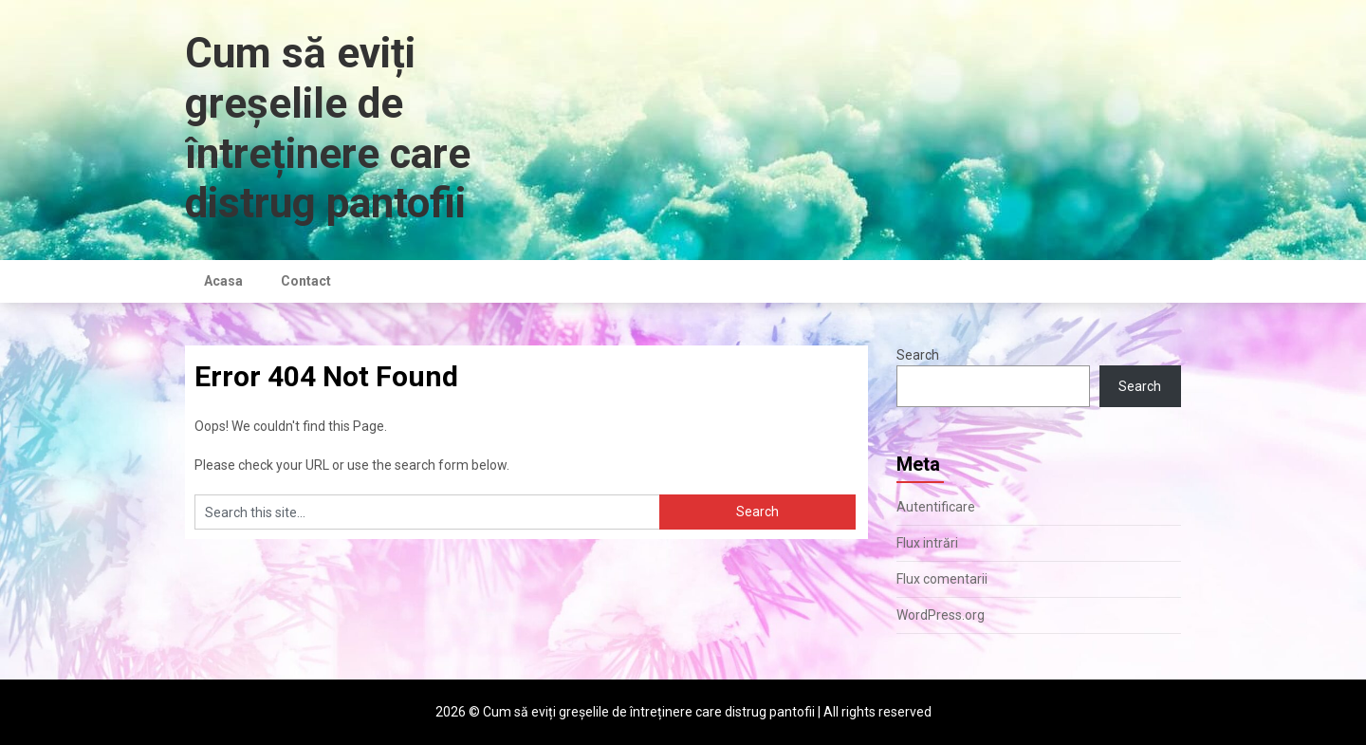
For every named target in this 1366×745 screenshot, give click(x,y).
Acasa (223, 281)
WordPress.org (940, 615)
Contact (306, 281)
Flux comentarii (942, 579)
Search (917, 355)
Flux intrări (927, 542)
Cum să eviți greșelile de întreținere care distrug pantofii (328, 128)
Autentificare (935, 506)
